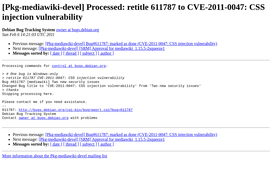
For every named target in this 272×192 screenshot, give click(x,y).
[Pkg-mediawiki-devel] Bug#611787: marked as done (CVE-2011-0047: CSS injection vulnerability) (131, 43)
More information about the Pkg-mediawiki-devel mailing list (54, 168)
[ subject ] (88, 53)
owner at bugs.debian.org (77, 29)
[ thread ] (71, 53)
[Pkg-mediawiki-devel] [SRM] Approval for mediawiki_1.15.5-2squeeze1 (102, 48)
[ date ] (56, 53)
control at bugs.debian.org (79, 66)
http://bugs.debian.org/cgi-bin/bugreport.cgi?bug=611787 (76, 119)
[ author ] (106, 53)
